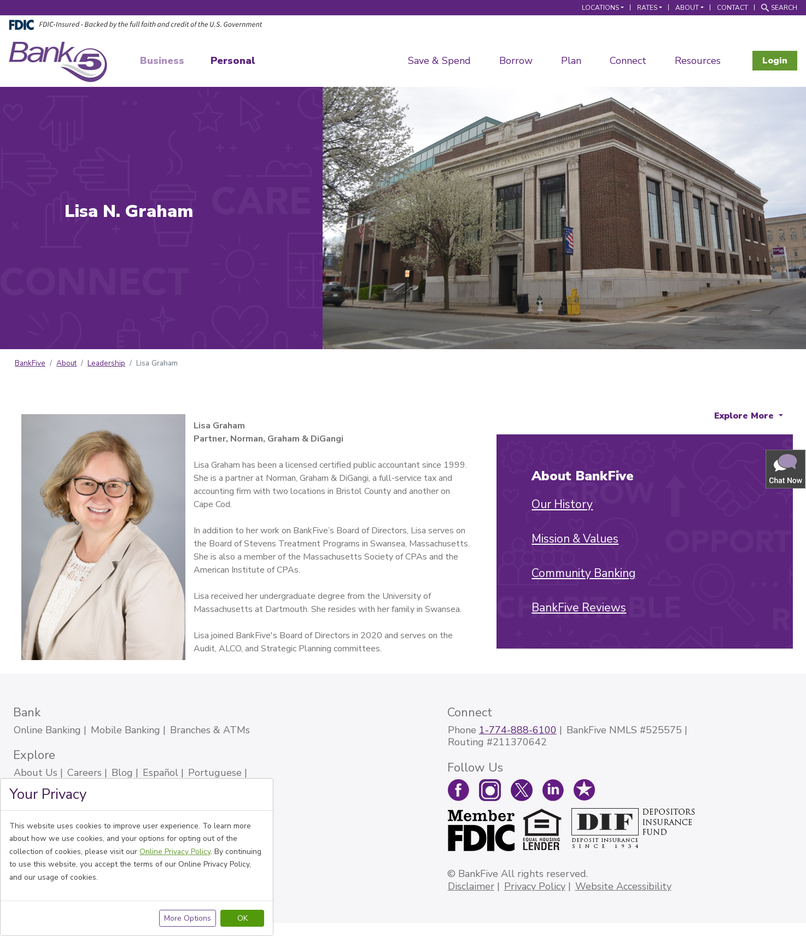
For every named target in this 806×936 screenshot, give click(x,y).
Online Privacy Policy (175, 851)
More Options (187, 918)
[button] (786, 468)
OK (242, 918)
